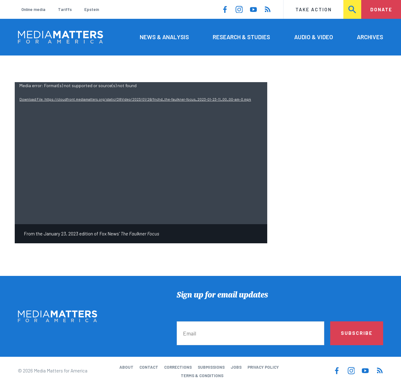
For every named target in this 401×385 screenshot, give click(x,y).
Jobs (236, 367)
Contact (148, 367)
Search (352, 9)
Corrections (178, 367)
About (126, 367)
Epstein (91, 9)
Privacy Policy (263, 367)
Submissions (211, 367)
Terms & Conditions (202, 375)
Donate (381, 9)
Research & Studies (241, 36)
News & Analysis (164, 36)
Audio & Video (313, 36)
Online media (33, 9)
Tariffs (65, 9)
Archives (370, 36)
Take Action (313, 9)
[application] (141, 153)
